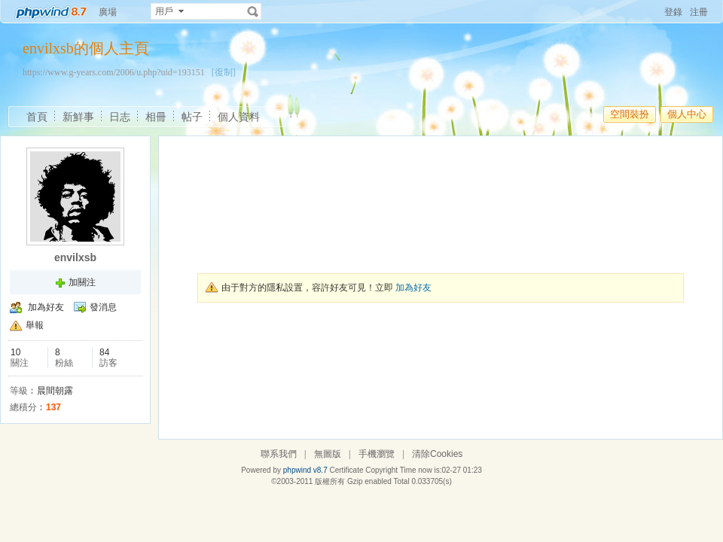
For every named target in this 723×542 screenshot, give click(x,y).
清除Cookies (437, 454)
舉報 (35, 325)
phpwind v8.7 (305, 470)
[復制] (224, 72)
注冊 (699, 12)
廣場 (108, 12)
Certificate (346, 470)
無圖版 (327, 454)
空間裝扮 (629, 114)
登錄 (673, 12)
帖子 (192, 117)
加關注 (82, 282)
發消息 (103, 307)
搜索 (253, 11)
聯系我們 (279, 454)
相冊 (155, 117)
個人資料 (239, 117)
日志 (119, 117)
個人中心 (686, 114)
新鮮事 (78, 117)
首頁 (36, 117)
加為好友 (46, 307)
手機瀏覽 (376, 454)
